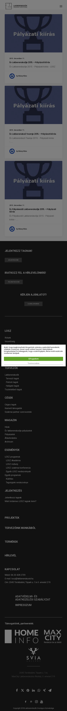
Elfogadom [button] (34, 359)
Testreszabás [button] (33, 363)
